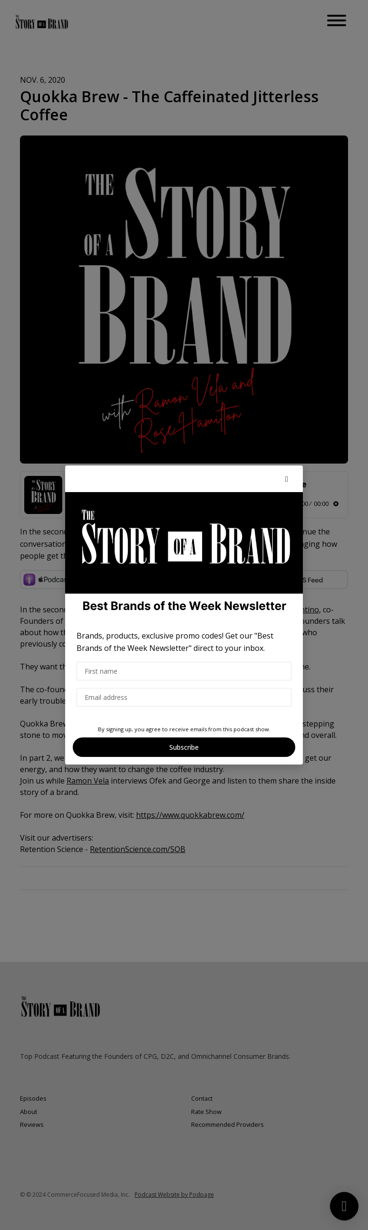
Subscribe (184, 747)
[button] (286, 478)
